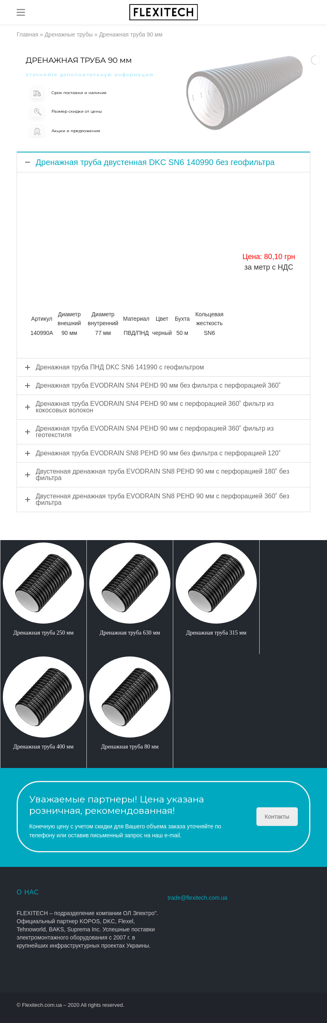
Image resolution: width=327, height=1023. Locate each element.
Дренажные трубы (69, 34)
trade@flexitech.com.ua (197, 897)
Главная (27, 34)
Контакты (277, 816)
